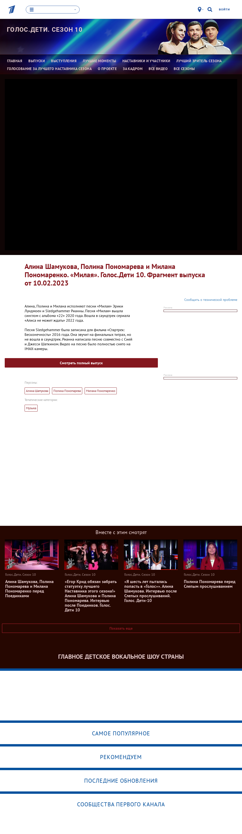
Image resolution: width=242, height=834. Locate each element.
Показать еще (121, 628)
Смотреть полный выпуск (81, 362)
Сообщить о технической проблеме (210, 300)
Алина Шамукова (37, 391)
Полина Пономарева (67, 391)
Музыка (31, 408)
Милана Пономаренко (100, 391)
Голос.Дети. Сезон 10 (44, 29)
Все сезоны (184, 68)
